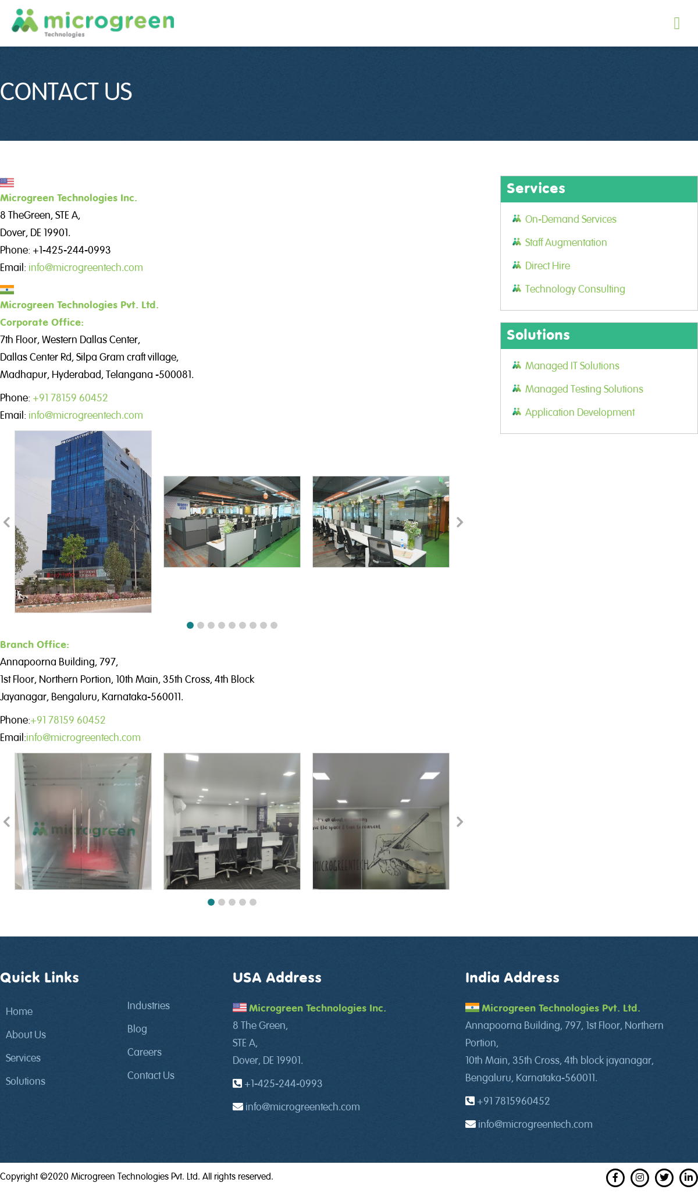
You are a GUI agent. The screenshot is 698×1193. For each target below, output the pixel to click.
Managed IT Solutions (572, 366)
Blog (137, 1029)
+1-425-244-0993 (283, 1084)
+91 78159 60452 (70, 398)
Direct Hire (547, 266)
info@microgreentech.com (86, 268)
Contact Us (150, 1076)
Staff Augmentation (566, 243)
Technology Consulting (575, 289)
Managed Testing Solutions (584, 389)
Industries (148, 1006)
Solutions (25, 1082)
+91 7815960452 (513, 1101)
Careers (144, 1053)
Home (19, 1012)
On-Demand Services (571, 220)
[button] (190, 625)
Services (23, 1058)
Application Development (580, 413)
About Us (26, 1035)
